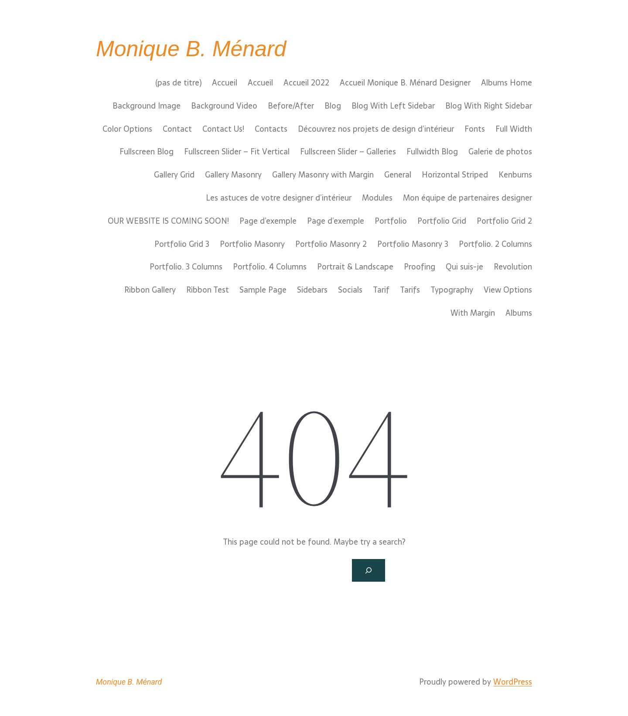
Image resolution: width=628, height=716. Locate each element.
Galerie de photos (500, 152)
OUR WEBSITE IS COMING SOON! (168, 221)
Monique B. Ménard (191, 49)
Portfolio (391, 221)
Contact (177, 129)
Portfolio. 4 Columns (270, 267)
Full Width (513, 129)
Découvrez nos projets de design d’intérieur (376, 129)
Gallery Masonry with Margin (323, 175)
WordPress (512, 681)
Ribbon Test (207, 290)
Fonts (474, 129)
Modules (377, 198)
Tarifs (410, 290)
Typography (451, 290)
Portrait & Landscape (355, 267)
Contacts (271, 129)
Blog (332, 106)
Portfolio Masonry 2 (331, 244)
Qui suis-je (464, 267)
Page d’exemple (268, 221)
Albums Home (506, 83)
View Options (508, 290)
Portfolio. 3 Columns (186, 267)
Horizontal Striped (455, 175)
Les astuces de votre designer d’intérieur (279, 198)
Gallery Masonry (233, 175)
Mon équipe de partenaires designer (467, 198)
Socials (350, 290)
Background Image (147, 106)
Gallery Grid (174, 175)
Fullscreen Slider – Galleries (348, 152)
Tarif (381, 290)
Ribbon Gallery (150, 290)
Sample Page (263, 290)
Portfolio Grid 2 (504, 221)
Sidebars (312, 290)
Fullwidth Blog (432, 152)
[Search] (368, 570)
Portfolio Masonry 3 (412, 244)
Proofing (419, 267)
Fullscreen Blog (146, 152)
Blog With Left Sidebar (393, 106)
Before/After (291, 106)
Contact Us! (223, 129)
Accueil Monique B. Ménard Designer (405, 83)
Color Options (127, 129)
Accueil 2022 (306, 83)
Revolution (513, 267)
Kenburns (515, 175)
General (397, 175)
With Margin (473, 313)
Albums (518, 313)
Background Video (224, 106)
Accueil (224, 83)
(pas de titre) (178, 83)
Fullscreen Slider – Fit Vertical (237, 152)
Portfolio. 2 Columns (495, 244)
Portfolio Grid (441, 221)
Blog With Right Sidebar (488, 106)
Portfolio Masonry (252, 244)
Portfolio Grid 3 (181, 244)
